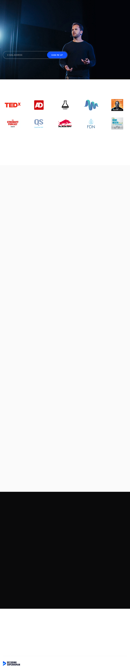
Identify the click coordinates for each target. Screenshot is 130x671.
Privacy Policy (9, 637)
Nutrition (79, 249)
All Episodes (114, 250)
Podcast (103, 5)
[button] (116, 239)
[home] (14, 5)
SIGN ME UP (119, 5)
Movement (96, 249)
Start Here (90, 5)
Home (5, 622)
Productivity (35, 249)
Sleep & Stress (54, 250)
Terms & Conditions (12, 642)
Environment (13, 249)
